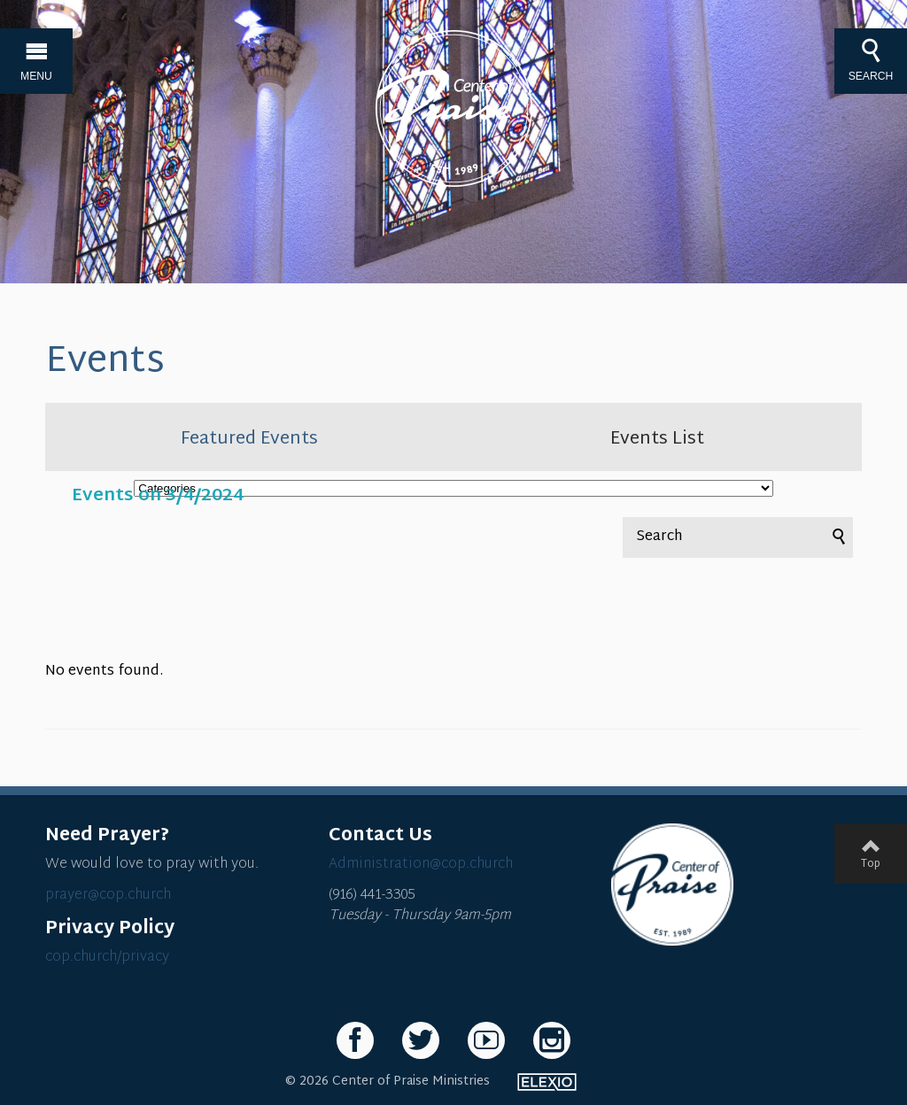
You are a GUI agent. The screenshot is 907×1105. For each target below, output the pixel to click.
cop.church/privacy (107, 957)
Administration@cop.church (421, 864)
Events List (657, 439)
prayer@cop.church (108, 895)
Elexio (547, 1082)
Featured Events (249, 439)
